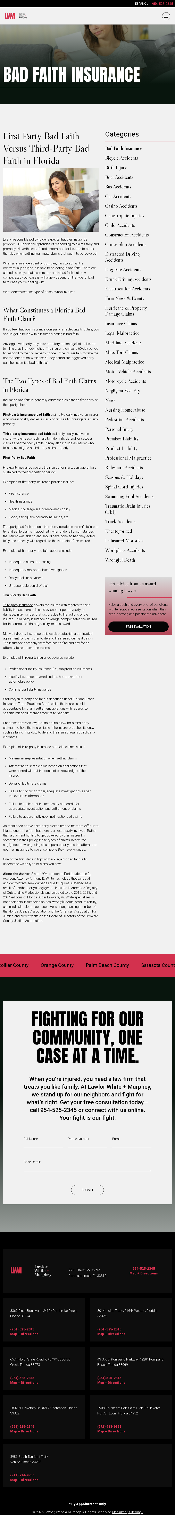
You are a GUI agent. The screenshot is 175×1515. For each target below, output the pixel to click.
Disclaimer (119, 1512)
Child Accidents (120, 225)
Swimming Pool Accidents (129, 496)
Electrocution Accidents (127, 289)
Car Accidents (118, 196)
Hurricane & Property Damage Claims (126, 311)
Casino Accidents (121, 206)
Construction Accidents (127, 235)
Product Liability (121, 448)
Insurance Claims (121, 323)
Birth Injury (116, 167)
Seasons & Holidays (124, 477)
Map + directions (111, 1383)
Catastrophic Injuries (124, 215)
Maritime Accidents (123, 343)
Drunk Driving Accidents (128, 279)
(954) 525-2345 (22, 1329)
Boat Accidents (119, 177)
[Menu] (166, 16)
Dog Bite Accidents (123, 269)
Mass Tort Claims (121, 352)
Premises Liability (122, 439)
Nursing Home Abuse (125, 410)
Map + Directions (144, 1273)
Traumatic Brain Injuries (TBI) (127, 509)
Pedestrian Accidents (124, 419)
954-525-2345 (162, 4)
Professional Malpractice (128, 458)
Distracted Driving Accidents (122, 257)
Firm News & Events (124, 298)
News (110, 400)
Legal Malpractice (122, 333)
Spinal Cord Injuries (124, 487)
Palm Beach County (107, 965)
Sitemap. (135, 1512)
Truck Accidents (120, 521)
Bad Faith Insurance (123, 148)
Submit (87, 1190)
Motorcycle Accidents (125, 381)
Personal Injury (119, 429)
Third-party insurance (18, 605)
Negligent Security (122, 391)
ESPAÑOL (141, 3)
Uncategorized (118, 531)
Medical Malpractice (124, 362)
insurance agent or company (36, 263)
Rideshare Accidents (124, 467)
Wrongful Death (120, 560)
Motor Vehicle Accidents (128, 371)
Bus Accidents (118, 187)
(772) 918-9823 (109, 1427)
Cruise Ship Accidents (125, 244)
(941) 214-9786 (22, 1475)
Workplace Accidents (125, 550)
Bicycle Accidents (121, 158)
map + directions (24, 1334)
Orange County (57, 965)
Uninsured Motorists (124, 541)
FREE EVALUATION (138, 626)
